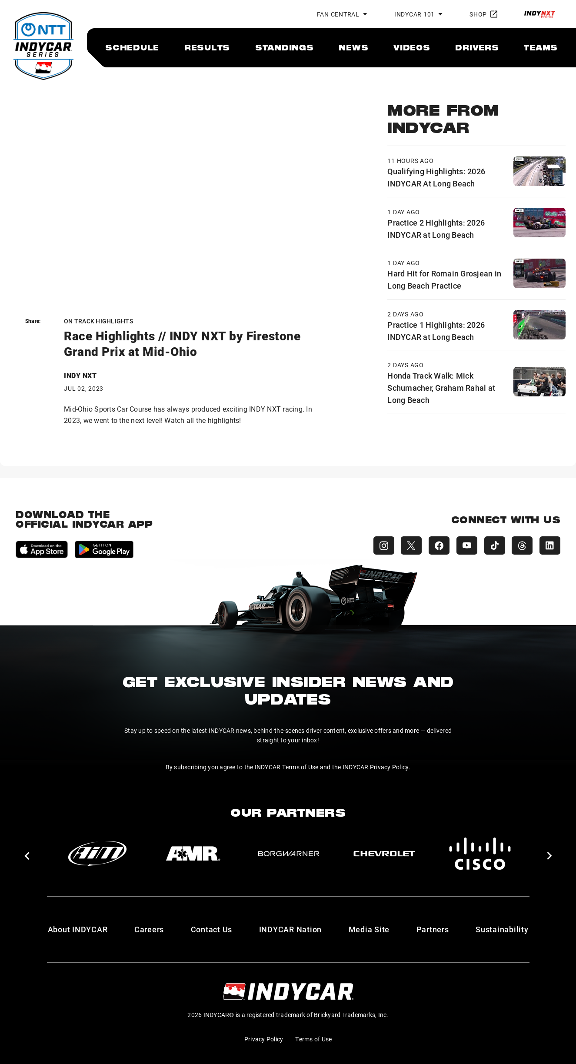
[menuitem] (132, 47)
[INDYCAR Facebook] (438, 545)
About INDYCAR (78, 929)
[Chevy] (384, 853)
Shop (483, 14)
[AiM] (97, 853)
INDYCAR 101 (414, 14)
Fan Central (338, 14)
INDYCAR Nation (290, 929)
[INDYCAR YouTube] (466, 545)
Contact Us (212, 929)
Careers (149, 929)
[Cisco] (480, 853)
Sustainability (502, 929)
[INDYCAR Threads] (522, 545)
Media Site (369, 929)
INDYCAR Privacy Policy (376, 767)
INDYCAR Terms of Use (287, 767)
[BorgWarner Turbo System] (288, 853)
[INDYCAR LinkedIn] (549, 545)
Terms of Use (313, 1039)
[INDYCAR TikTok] (494, 545)
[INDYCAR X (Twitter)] (410, 545)
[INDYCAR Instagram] (383, 545)
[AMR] (193, 853)
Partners (432, 929)
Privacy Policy (263, 1039)
